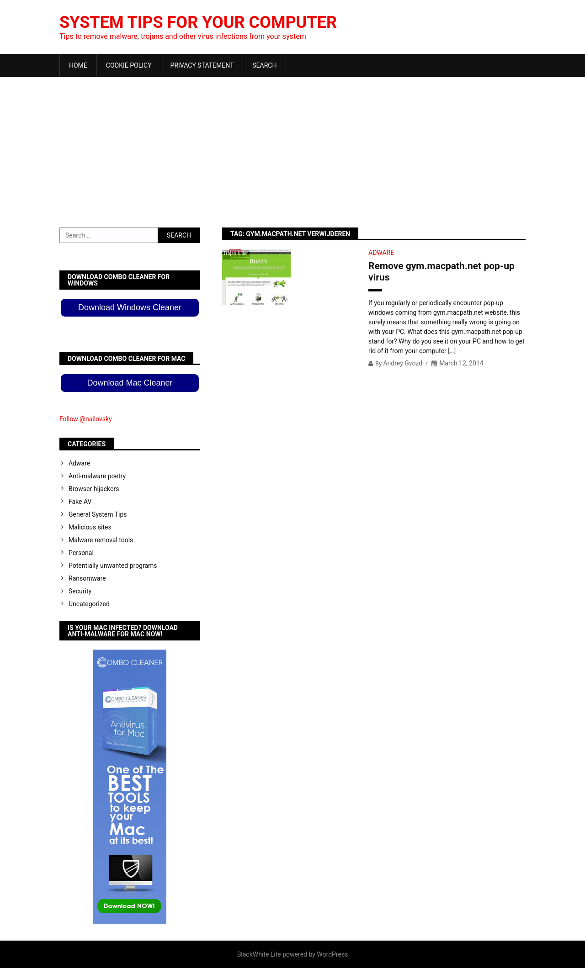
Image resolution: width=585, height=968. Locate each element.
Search (264, 65)
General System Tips (98, 514)
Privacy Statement (202, 65)
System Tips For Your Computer (198, 22)
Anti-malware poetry (97, 476)
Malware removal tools (101, 540)
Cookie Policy (129, 65)
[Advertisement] (292, 145)
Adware (381, 252)
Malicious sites (90, 527)
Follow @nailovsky (85, 419)
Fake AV (80, 501)
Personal (81, 552)
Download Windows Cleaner (129, 307)
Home (78, 65)
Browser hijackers (94, 488)
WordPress (332, 954)
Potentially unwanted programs (113, 565)
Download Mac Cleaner (129, 382)
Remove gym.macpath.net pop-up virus (441, 271)
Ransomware (87, 578)
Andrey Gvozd (402, 363)
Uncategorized (89, 604)
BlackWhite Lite (259, 954)
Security (80, 591)
